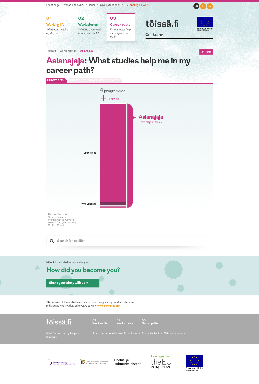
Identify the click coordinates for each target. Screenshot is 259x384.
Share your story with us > (68, 283)
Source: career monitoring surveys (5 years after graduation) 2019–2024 (62, 221)
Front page (53, 5)
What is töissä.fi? (74, 5)
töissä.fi (162, 24)
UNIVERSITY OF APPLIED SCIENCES (94, 80)
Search (149, 35)
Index (92, 5)
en (196, 6)
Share (208, 51)
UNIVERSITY (55, 80)
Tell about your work (137, 5)
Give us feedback (110, 5)
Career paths (68, 51)
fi (203, 6)
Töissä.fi (51, 51)
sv (209, 6)
